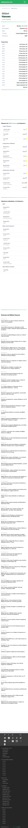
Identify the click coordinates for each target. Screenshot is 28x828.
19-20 (4, 771)
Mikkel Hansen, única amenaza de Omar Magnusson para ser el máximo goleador (11, 601)
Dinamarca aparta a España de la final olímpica (12, 651)
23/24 (4, 814)
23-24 (4, 764)
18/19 (4, 823)
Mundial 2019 (6, 805)
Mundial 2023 (6, 794)
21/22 (4, 818)
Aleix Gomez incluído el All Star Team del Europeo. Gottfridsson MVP (11, 588)
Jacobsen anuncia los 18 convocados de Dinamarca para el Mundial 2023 (11, 554)
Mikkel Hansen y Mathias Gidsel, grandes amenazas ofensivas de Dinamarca (11, 613)
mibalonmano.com (6, 8)
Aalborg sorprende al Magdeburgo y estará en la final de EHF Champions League (13, 419)
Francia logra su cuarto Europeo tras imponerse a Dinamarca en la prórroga (13, 451)
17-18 (4, 775)
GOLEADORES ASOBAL (7, 759)
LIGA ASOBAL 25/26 (6, 748)
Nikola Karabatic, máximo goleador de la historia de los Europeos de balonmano (13, 470)
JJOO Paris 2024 (6, 791)
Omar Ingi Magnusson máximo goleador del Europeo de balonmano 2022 (12, 581)
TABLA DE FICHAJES (6, 807)
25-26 (4, 761)
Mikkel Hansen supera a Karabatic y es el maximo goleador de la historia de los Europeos (13, 458)
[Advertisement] (13, 106)
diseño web (15, 826)
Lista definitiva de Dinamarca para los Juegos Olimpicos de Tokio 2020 (12, 670)
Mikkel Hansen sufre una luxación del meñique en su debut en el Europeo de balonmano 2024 (13, 477)
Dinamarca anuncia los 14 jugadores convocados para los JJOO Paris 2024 (13, 393)
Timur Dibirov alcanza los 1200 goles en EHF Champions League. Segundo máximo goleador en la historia (14, 328)
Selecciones (5, 783)
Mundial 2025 (6, 789)
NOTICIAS (4, 778)
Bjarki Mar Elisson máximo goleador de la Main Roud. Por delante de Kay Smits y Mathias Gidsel (13, 535)
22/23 (4, 816)
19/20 (4, 821)
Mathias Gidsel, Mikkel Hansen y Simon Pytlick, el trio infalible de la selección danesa (13, 528)
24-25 (4, 763)
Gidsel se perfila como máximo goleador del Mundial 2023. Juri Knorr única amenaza (12, 509)
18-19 (4, 773)
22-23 (4, 766)
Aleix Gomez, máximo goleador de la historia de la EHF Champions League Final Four (13, 490)
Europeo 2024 (6, 793)
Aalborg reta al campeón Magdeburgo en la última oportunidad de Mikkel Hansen (13, 425)
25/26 (4, 811)
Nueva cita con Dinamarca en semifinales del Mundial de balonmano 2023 (12, 522)
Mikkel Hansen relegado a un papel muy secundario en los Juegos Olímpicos (11, 367)
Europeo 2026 (6, 787)
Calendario (5, 753)
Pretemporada (6, 756)
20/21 (4, 819)
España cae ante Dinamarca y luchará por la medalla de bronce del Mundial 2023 (12, 516)
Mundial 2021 (6, 801)
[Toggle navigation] (25, 2)
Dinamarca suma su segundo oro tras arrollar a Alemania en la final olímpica (13, 355)
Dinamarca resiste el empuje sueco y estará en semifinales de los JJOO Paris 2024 (13, 380)
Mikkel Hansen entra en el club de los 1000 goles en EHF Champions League (13, 567)
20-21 (4, 770)
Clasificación (5, 750)
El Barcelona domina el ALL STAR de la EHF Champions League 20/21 (12, 696)
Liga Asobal (5, 779)
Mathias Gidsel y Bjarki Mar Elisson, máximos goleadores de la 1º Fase (12, 541)
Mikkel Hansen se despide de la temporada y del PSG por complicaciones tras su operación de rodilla (13, 574)
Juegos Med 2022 (7, 796)
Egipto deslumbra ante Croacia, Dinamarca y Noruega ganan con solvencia (12, 548)
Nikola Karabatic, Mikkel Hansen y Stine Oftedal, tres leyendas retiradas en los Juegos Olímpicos (13, 348)
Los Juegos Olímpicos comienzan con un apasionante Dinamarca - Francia (11, 387)
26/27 (4, 809)
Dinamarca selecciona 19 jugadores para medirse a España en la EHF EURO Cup (13, 561)
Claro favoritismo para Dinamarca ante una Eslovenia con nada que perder (12, 374)
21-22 (4, 768)
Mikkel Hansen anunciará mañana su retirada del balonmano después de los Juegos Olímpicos (13, 445)
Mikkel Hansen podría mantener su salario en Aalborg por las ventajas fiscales (12, 702)
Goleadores (5, 751)
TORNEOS (4, 786)
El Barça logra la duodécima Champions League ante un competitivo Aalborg (13, 406)
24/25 (4, 813)
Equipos (4, 755)
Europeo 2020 (6, 803)
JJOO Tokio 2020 (7, 799)
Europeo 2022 (6, 798)
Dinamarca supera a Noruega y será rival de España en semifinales (12, 664)
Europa (4, 781)
